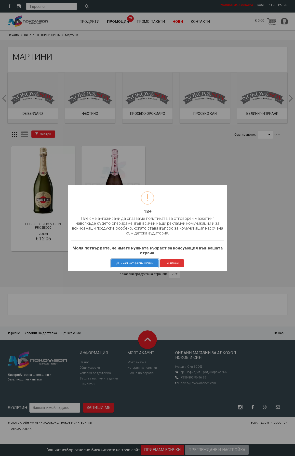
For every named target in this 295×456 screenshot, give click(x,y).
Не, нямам (172, 263)
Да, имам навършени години (134, 263)
